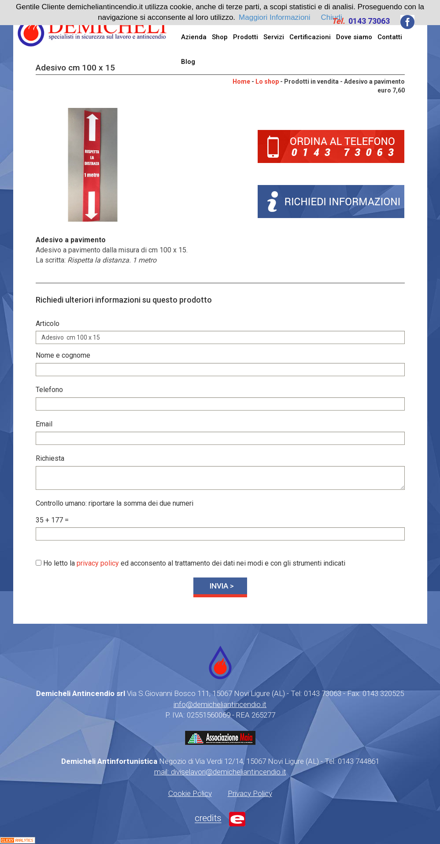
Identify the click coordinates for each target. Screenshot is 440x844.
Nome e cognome (63, 355)
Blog (188, 62)
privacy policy (98, 563)
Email (44, 424)
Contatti (389, 37)
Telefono (49, 389)
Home (241, 81)
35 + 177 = (52, 520)
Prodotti (245, 37)
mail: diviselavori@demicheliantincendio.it (220, 771)
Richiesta (50, 458)
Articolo (47, 323)
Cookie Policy (190, 793)
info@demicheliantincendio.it (220, 704)
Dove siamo (354, 37)
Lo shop (267, 81)
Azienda (194, 37)
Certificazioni (310, 37)
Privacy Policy (250, 793)
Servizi (273, 37)
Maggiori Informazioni (275, 17)
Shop (220, 37)
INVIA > (222, 585)
